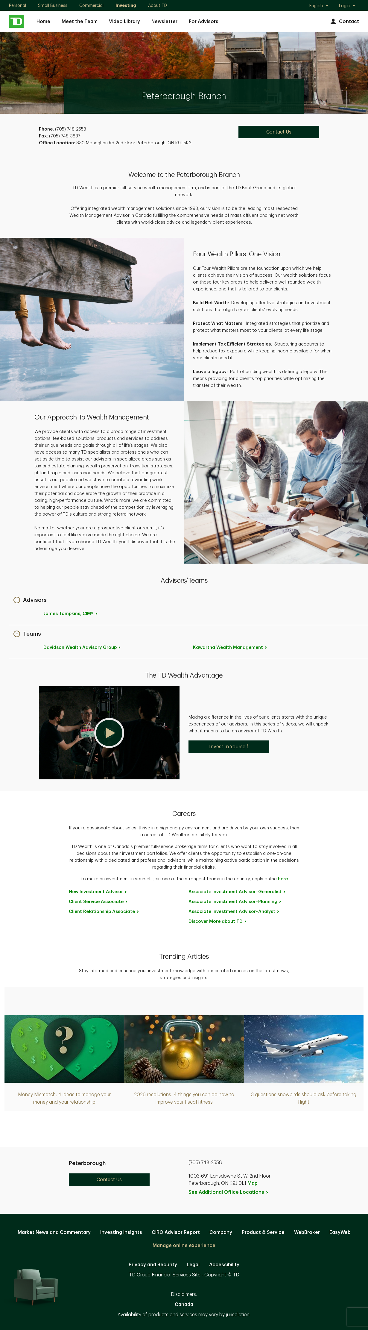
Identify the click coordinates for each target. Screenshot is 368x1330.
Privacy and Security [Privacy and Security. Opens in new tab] (153, 1264)
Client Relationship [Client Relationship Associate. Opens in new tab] (104, 911)
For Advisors (203, 21)
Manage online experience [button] (184, 1245)
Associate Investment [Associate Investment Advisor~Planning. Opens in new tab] (235, 901)
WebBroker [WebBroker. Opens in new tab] (307, 1232)
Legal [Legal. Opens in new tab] (193, 1264)
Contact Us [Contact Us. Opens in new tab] (278, 132)
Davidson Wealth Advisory (82, 647)
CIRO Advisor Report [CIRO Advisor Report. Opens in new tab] (176, 1232)
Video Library (124, 21)
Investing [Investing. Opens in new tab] (125, 5)
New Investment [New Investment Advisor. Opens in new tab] (98, 892)
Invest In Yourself (229, 746)
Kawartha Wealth (230, 647)
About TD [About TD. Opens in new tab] (157, 5)
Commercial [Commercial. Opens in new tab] (91, 5)
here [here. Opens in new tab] (283, 879)
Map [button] (252, 1183)
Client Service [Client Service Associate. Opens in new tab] (98, 901)
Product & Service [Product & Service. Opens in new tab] (263, 1232)
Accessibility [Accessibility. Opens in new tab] (224, 1264)
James (70, 613)
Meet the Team (80, 21)
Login (347, 6)
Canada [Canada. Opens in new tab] (184, 1304)
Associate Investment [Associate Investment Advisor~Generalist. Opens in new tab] (237, 892)
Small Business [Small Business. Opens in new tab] (52, 5)
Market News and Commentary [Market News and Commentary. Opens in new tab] (54, 1232)
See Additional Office (228, 1192)
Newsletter (164, 21)
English (319, 6)
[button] (30, 600)
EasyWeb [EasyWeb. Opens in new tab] (340, 1232)
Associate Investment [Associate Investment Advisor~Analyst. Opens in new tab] (234, 911)
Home (43, 21)
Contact (344, 21)
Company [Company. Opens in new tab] (220, 1232)
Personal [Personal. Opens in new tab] (17, 5)
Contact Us (109, 1179)
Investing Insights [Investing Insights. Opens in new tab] (121, 1232)
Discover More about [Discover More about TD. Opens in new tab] (217, 921)
